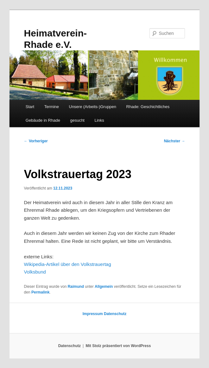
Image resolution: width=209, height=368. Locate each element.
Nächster (174, 141)
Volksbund (35, 271)
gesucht (77, 120)
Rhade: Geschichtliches (148, 106)
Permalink (40, 292)
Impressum (93, 314)
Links (99, 120)
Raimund (76, 286)
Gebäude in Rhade (43, 120)
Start (30, 106)
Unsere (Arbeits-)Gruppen (93, 106)
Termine (51, 106)
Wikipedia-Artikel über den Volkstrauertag (67, 264)
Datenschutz (115, 314)
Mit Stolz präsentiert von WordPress (118, 346)
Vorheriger (36, 141)
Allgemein (104, 286)
